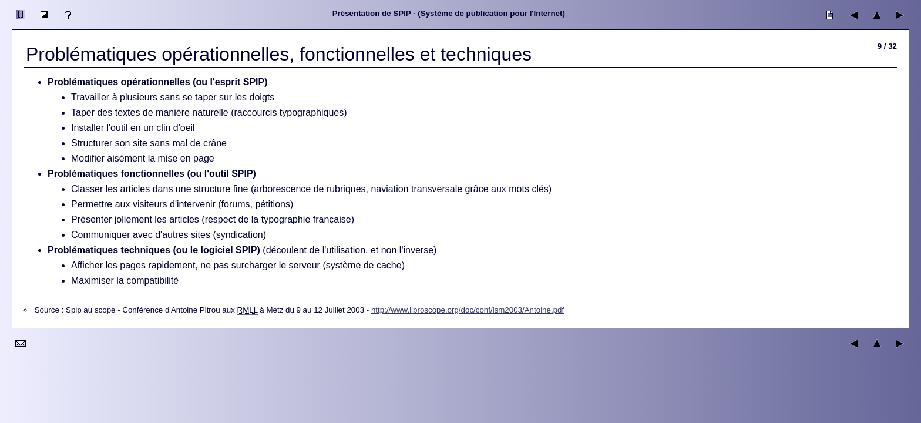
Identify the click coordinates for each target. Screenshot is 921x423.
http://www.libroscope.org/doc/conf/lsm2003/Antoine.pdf (467, 310)
